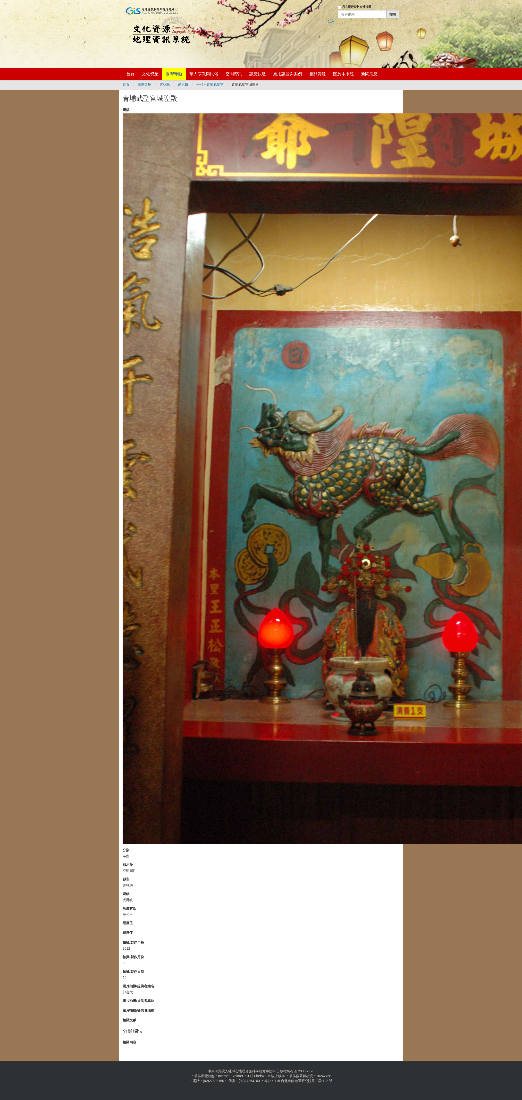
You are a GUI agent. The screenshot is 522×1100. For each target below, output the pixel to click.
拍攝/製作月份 (133, 957)
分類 (126, 850)
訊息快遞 (257, 74)
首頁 (130, 74)
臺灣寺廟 (174, 74)
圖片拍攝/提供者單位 (138, 1001)
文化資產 (150, 74)
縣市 (126, 879)
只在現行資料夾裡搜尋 (356, 7)
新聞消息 (369, 74)
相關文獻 (129, 1020)
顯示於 (128, 865)
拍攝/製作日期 (133, 971)
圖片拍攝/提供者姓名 (138, 986)
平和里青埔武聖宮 (210, 84)
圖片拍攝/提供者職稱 (138, 1010)
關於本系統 (343, 74)
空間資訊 (234, 74)
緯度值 (128, 933)
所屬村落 (129, 908)
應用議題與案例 (287, 74)
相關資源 (317, 74)
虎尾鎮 (183, 84)
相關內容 (129, 1042)
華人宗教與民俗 (203, 74)
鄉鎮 (126, 894)
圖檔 (126, 110)
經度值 (128, 923)
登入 (331, 21)
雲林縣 (165, 84)
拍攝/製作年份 (133, 942)
